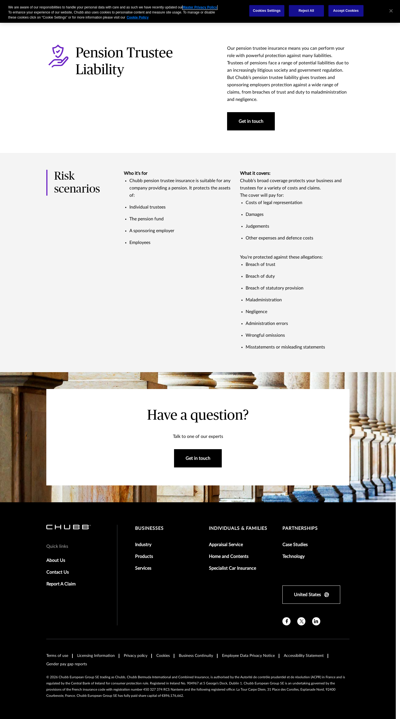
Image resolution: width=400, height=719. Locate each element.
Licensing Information (96, 656)
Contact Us (57, 572)
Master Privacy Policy (200, 7)
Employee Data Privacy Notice (248, 656)
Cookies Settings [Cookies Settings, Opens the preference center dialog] (267, 11)
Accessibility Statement (304, 656)
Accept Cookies (346, 11)
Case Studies (295, 544)
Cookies (163, 656)
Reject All (306, 11)
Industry (143, 544)
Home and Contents (228, 556)
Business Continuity (196, 656)
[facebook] (286, 621)
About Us (55, 560)
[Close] (391, 10)
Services (143, 568)
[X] (301, 621)
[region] (200, 11)
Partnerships (300, 528)
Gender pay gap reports (66, 664)
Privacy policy (135, 656)
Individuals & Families (238, 528)
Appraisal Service (226, 544)
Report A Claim (61, 584)
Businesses (149, 528)
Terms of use (57, 656)
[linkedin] (316, 621)
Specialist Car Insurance (232, 568)
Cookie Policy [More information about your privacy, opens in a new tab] (137, 17)
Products (144, 556)
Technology (293, 556)
